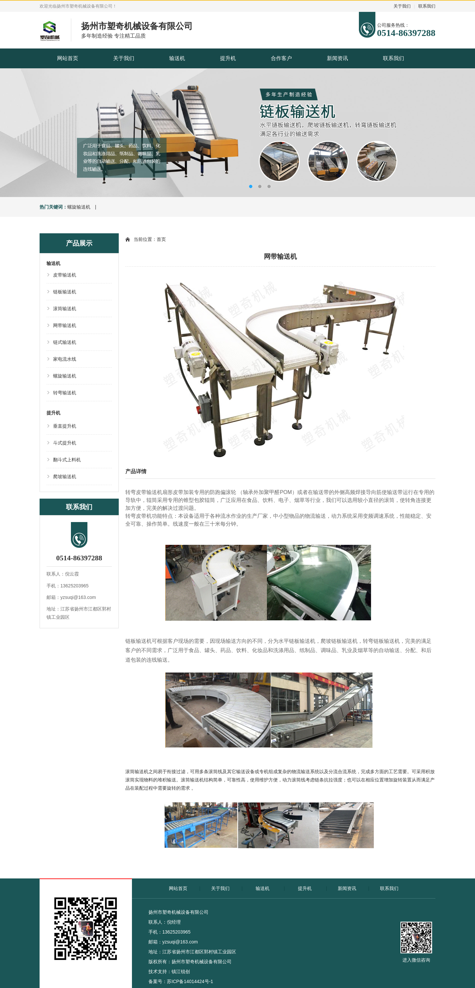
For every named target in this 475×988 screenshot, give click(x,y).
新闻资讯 (337, 58)
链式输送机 (64, 342)
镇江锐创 (181, 971)
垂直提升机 (64, 426)
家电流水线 (64, 359)
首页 (161, 239)
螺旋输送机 (78, 207)
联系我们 (426, 6)
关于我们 (402, 6)
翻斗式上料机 (67, 459)
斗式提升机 (64, 442)
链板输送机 (64, 291)
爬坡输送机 (64, 476)
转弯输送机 (64, 392)
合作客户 (281, 58)
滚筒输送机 (64, 308)
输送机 (177, 58)
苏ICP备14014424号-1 (190, 981)
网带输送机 (64, 325)
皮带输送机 (64, 275)
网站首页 (67, 58)
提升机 (228, 58)
